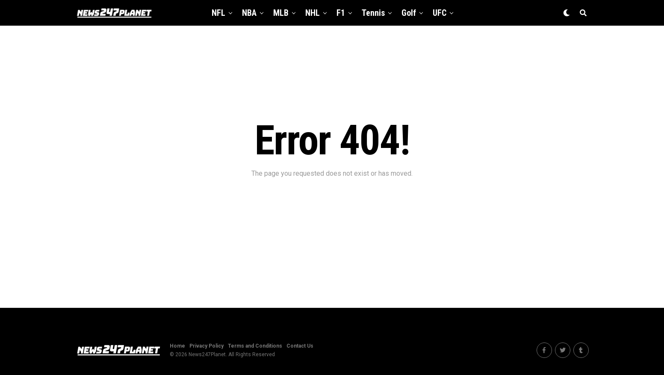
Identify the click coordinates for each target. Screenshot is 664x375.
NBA (249, 13)
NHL (312, 13)
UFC (439, 13)
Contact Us (299, 346)
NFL (218, 13)
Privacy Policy (206, 346)
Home (177, 346)
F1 (340, 13)
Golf (408, 13)
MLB (281, 13)
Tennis (373, 13)
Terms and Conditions (255, 346)
